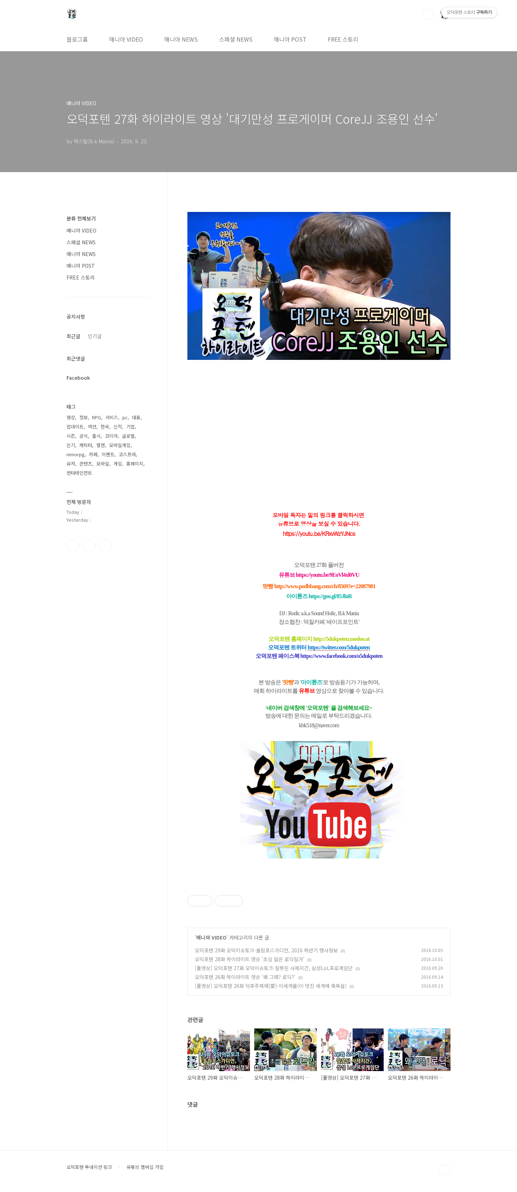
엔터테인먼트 (79, 472)
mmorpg (75, 454)
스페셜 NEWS (235, 39)
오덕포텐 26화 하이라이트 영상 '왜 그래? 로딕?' (245, 976)
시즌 (70, 435)
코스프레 (127, 454)
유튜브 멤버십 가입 (145, 1167)
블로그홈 (77, 39)
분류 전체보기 (81, 218)
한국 (105, 426)
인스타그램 (89, 545)
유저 (70, 463)
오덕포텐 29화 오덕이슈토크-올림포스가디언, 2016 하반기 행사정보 (266, 950)
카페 (93, 454)
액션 (92, 426)
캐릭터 (85, 445)
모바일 (102, 463)
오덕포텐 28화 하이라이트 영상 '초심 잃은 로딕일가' (249, 959)
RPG (96, 417)
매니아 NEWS (181, 39)
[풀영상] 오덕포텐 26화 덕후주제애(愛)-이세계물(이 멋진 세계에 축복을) (271, 985)
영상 (70, 417)
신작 (117, 426)
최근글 (73, 336)
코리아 (111, 435)
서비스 (111, 417)
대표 (136, 417)
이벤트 (108, 454)
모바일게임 (119, 445)
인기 (70, 445)
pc (125, 417)
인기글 (95, 336)
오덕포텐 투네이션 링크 (89, 1167)
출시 (96, 435)
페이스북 (72, 545)
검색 (428, 14)
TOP (445, 1170)
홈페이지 (134, 463)
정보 (83, 417)
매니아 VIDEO (126, 39)
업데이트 (75, 426)
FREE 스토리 (343, 39)
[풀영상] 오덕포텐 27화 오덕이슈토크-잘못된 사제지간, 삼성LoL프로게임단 (274, 968)
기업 (130, 426)
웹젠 (100, 445)
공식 (83, 435)
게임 (117, 463)
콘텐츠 (85, 463)
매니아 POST (290, 39)
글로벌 (128, 435)
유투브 (105, 545)
